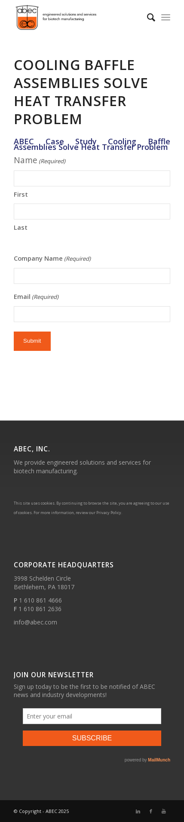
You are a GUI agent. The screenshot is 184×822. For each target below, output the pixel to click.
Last (21, 227)
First (21, 194)
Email (36, 297)
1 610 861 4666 (40, 600)
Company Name (52, 259)
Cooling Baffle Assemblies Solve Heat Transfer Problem (81, 91)
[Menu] (165, 17)
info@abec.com (35, 622)
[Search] (146, 17)
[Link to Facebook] (150, 811)
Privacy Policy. (109, 512)
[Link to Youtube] (163, 811)
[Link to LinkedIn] (138, 811)
